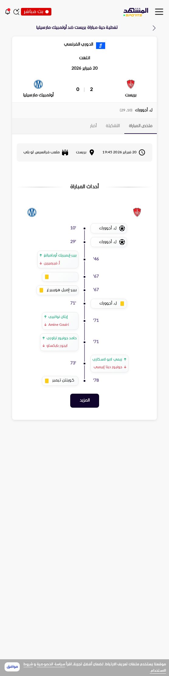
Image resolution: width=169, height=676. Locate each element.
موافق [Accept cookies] (12, 667)
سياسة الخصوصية (51, 664)
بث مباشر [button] (36, 11)
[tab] (140, 126)
